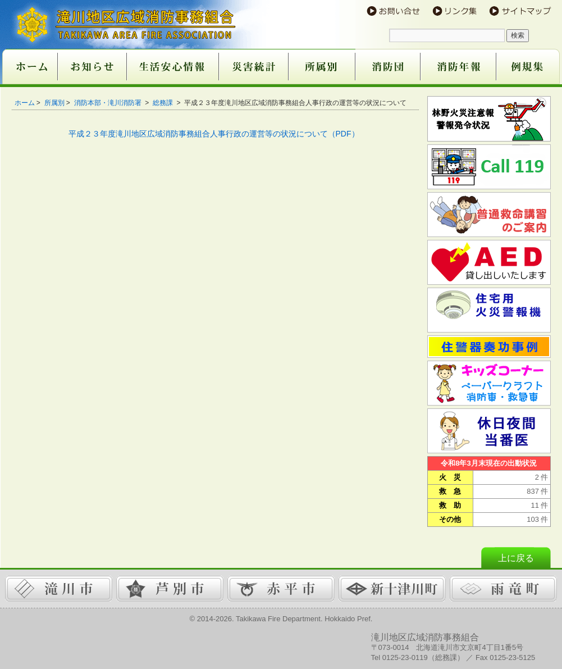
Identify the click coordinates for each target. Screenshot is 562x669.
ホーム (25, 103)
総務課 (164, 103)
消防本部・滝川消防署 (108, 103)
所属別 (54, 103)
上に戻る (516, 558)
